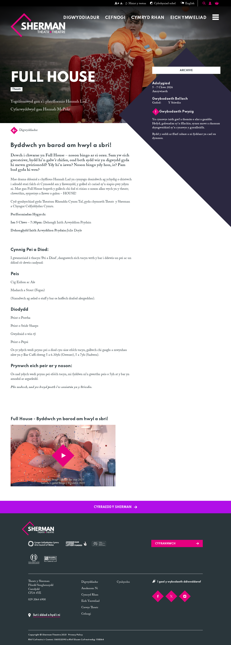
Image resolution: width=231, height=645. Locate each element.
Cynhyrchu (123, 582)
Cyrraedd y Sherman (115, 507)
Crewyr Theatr (89, 607)
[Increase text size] (117, 4)
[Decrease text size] (121, 4)
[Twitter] (171, 596)
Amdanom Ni (89, 588)
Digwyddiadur (81, 18)
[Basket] (216, 3)
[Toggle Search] (204, 3)
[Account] (210, 3)
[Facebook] (157, 596)
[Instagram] (184, 596)
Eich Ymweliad (188, 18)
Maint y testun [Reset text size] (135, 4)
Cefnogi (115, 18)
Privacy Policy (75, 635)
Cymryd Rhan (147, 18)
